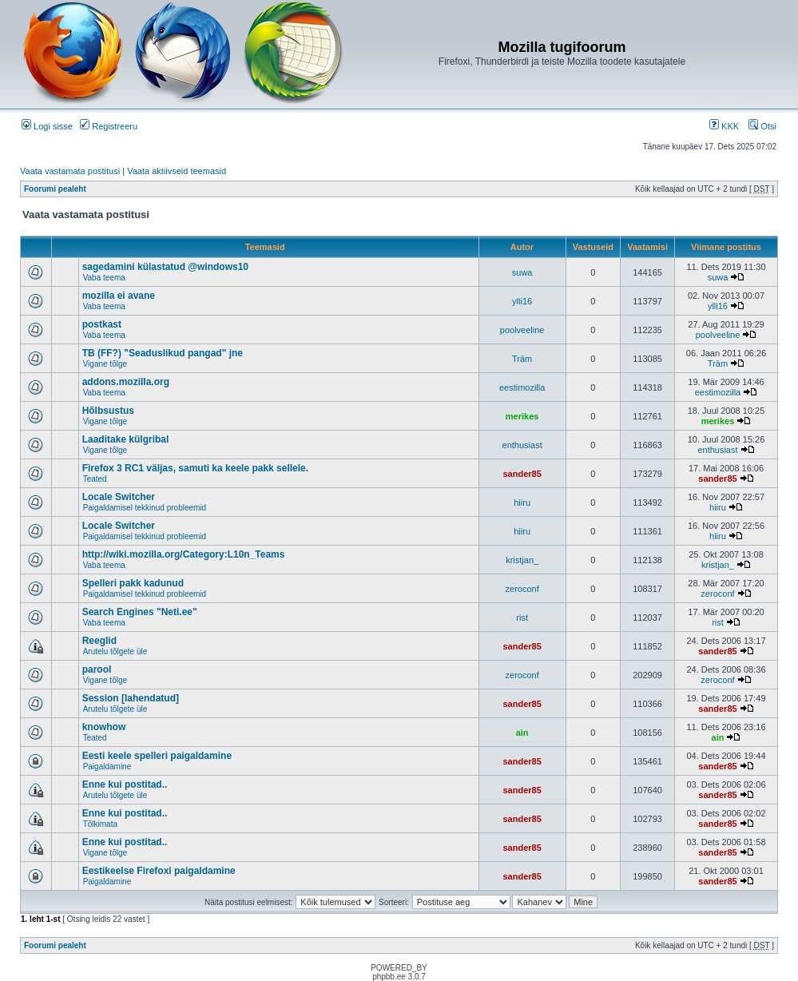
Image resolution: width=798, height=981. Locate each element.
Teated (95, 479)
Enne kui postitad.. (125, 784)
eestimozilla (522, 387)
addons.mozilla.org (125, 381)
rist (522, 617)
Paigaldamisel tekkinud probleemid (145, 507)
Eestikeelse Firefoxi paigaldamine (159, 870)
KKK (724, 126)
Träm (522, 358)
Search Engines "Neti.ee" (139, 612)
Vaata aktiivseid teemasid (176, 171)
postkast (101, 324)
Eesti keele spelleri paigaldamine (157, 755)
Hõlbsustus (108, 410)
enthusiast (522, 445)
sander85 (521, 474)
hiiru (522, 502)
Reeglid (99, 640)
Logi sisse (47, 126)
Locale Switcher (118, 496)
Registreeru (108, 126)
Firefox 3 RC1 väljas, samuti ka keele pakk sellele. (195, 468)
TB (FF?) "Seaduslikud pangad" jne (162, 353)
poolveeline (522, 330)
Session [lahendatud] (130, 698)
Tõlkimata (100, 824)
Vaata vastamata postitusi (70, 171)
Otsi (762, 126)
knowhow (104, 727)
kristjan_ (522, 560)
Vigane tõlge (105, 363)
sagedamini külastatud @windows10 (165, 266)
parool (97, 669)
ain (522, 732)
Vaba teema (104, 277)
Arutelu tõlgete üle (115, 651)
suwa (522, 272)
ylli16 (522, 301)
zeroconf (522, 589)
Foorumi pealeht (55, 189)
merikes (522, 416)
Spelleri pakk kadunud (133, 583)
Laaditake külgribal (125, 439)
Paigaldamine (107, 766)
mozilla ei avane (118, 295)
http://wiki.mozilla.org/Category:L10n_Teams (183, 554)
